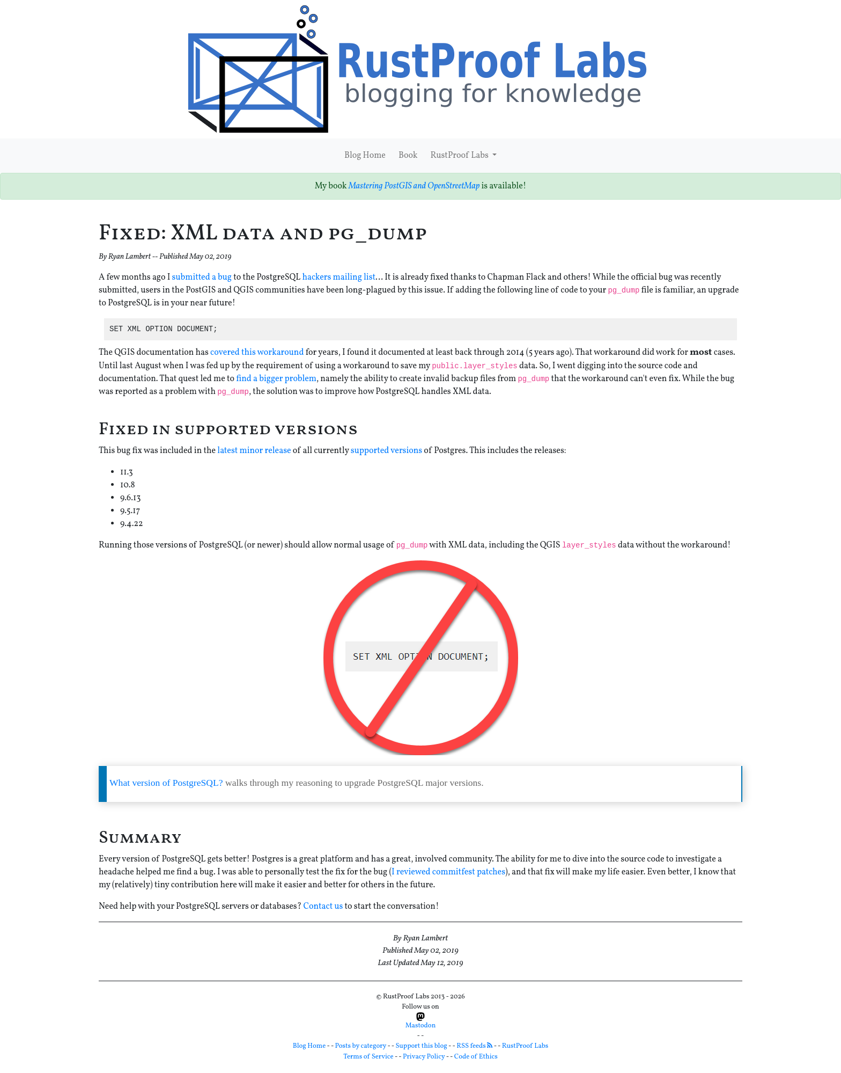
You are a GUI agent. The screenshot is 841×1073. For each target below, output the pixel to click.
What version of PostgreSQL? (166, 782)
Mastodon (420, 1021)
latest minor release (254, 451)
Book (408, 156)
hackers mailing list (338, 277)
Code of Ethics (476, 1057)
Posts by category (361, 1046)
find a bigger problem (276, 379)
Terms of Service (368, 1057)
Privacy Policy (424, 1057)
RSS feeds (474, 1046)
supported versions (386, 451)
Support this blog (421, 1046)
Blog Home (365, 156)
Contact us (323, 907)
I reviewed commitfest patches (448, 872)
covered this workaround (257, 353)
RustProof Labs (460, 156)
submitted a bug (202, 277)
